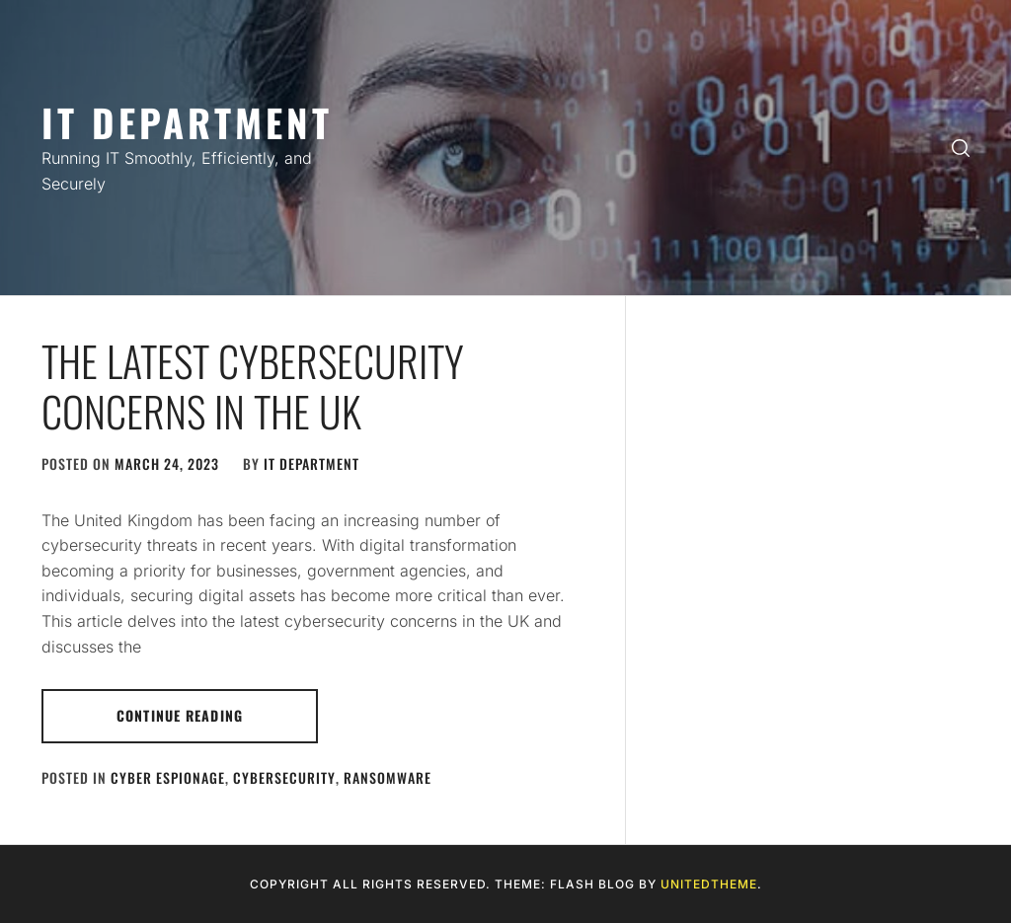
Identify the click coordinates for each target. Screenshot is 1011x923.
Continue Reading (180, 715)
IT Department (187, 122)
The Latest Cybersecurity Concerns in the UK (252, 385)
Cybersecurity (284, 777)
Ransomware (387, 777)
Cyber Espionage (168, 777)
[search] (961, 147)
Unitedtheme (709, 884)
